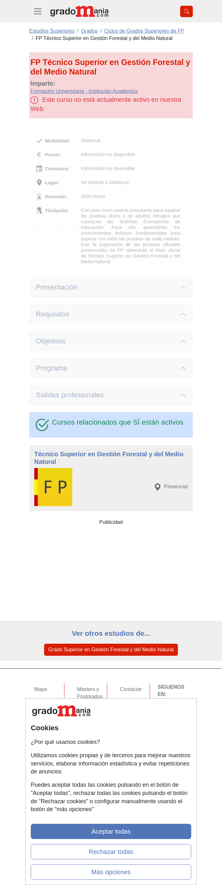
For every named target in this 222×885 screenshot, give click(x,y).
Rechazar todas (111, 851)
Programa (51, 368)
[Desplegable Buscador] (186, 11)
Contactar (131, 689)
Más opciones (110, 872)
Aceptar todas (110, 831)
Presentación (56, 287)
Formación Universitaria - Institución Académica (84, 91)
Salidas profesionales (70, 395)
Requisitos (52, 314)
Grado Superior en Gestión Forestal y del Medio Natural (111, 649)
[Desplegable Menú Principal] (37, 11)
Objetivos (51, 341)
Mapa (40, 689)
